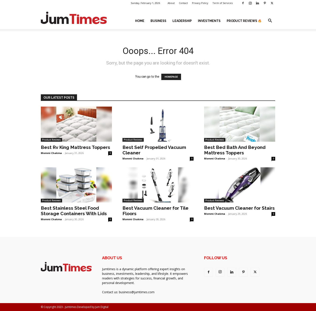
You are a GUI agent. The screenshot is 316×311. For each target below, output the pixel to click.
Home (139, 21)
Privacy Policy (200, 3)
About (171, 3)
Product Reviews (51, 139)
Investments (209, 21)
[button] (270, 21)
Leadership (182, 21)
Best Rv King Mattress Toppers (75, 147)
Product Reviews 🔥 (244, 21)
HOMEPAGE (171, 76)
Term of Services (222, 3)
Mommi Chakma (51, 153)
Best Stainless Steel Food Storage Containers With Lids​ (74, 210)
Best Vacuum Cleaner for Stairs (239, 208)
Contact (183, 3)
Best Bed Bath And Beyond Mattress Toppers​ (235, 150)
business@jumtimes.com (136, 292)
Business (158, 21)
